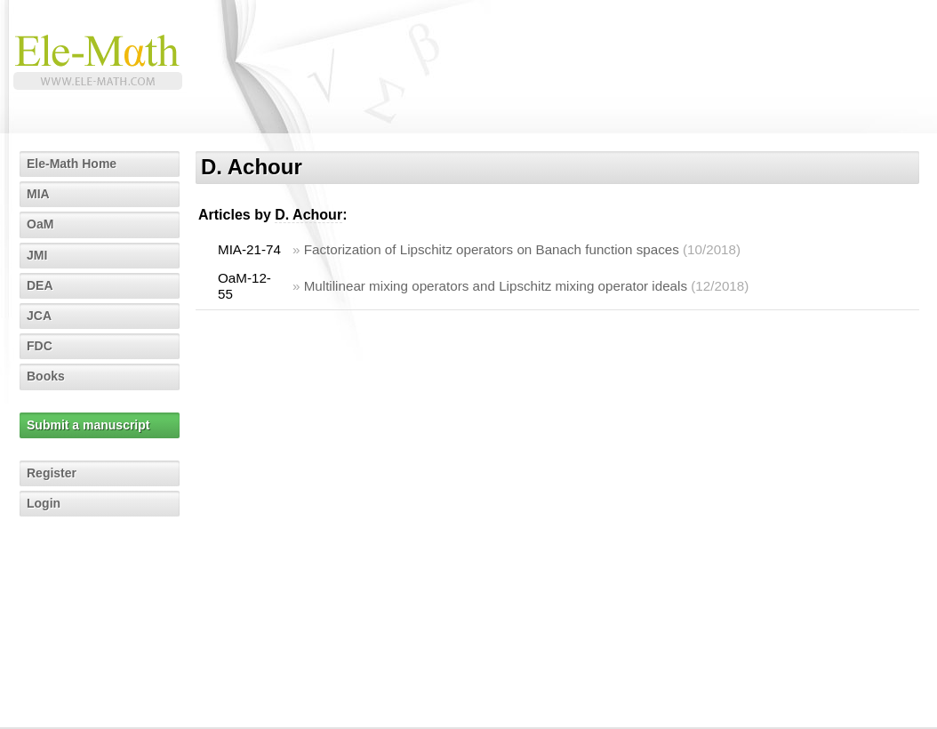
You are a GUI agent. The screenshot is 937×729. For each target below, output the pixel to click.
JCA (39, 315)
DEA (40, 285)
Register (51, 473)
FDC (39, 346)
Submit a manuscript (88, 425)
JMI (37, 255)
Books (46, 376)
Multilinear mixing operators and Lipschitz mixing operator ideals (495, 285)
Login (43, 503)
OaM (40, 224)
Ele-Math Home (71, 163)
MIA (38, 194)
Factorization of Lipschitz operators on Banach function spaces (491, 249)
